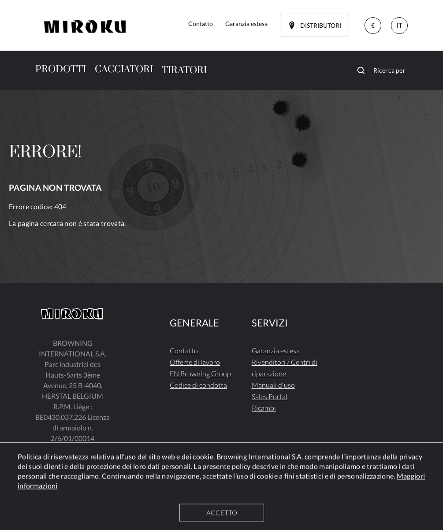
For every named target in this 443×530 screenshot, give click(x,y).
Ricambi (264, 408)
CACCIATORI (124, 69)
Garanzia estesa (276, 350)
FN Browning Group (200, 373)
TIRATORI (184, 70)
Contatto (184, 350)
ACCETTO (221, 514)
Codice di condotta (198, 385)
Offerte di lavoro (195, 362)
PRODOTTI (60, 69)
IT (399, 25)
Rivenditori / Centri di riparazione (284, 368)
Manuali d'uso (273, 385)
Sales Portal (269, 396)
